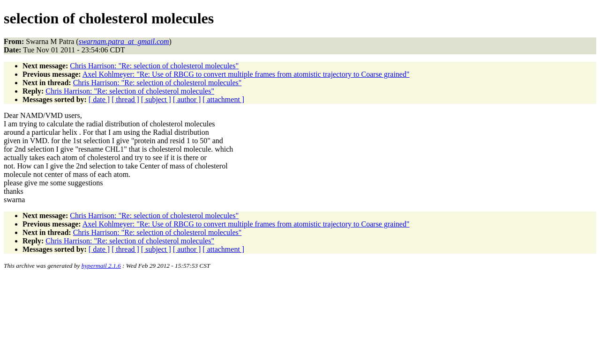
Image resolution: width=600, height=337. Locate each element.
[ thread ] (125, 99)
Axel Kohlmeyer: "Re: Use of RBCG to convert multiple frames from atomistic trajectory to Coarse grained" (246, 74)
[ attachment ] (223, 99)
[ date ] (99, 99)
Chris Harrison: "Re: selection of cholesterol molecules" (154, 66)
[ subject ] (156, 99)
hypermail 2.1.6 (101, 265)
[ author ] (187, 99)
